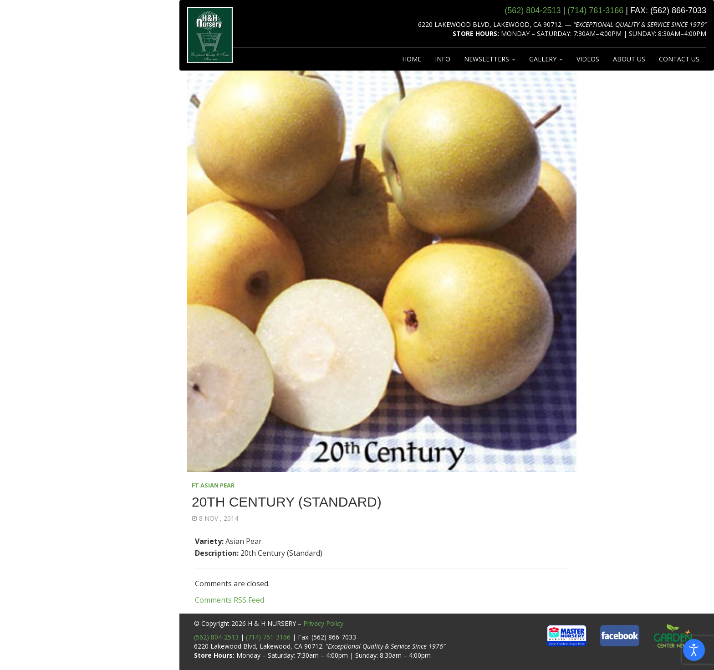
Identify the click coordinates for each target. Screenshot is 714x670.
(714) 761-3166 (268, 637)
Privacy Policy (323, 623)
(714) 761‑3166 (595, 10)
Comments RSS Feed (229, 600)
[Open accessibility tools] (694, 650)
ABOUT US (629, 59)
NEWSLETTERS (489, 59)
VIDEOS (587, 59)
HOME (411, 59)
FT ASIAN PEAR (213, 485)
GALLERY (546, 59)
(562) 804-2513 (216, 637)
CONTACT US (679, 59)
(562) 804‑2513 (533, 10)
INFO (442, 59)
